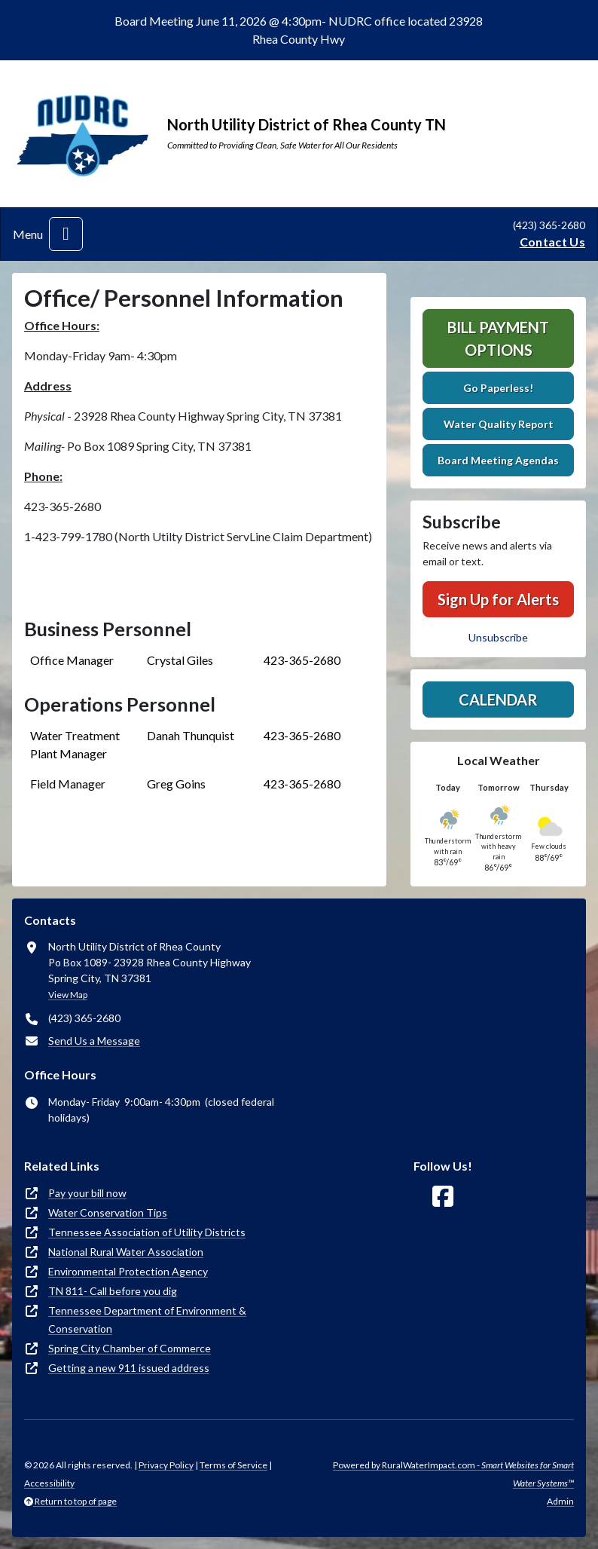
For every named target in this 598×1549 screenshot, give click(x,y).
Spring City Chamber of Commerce (129, 1348)
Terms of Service (233, 1465)
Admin (560, 1501)
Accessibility (49, 1483)
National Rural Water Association (125, 1251)
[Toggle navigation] (66, 234)
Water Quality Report (499, 424)
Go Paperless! (498, 387)
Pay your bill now (87, 1192)
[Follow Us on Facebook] (442, 1196)
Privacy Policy (166, 1465)
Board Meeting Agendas (498, 460)
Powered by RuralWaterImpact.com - (453, 1474)
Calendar (498, 699)
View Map (67, 994)
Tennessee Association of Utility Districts (147, 1232)
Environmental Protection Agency (128, 1271)
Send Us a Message (94, 1040)
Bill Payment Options (498, 338)
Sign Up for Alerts (498, 599)
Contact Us (552, 241)
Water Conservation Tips (107, 1212)
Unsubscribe (498, 637)
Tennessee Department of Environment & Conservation (147, 1319)
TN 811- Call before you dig (112, 1290)
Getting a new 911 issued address (128, 1367)
